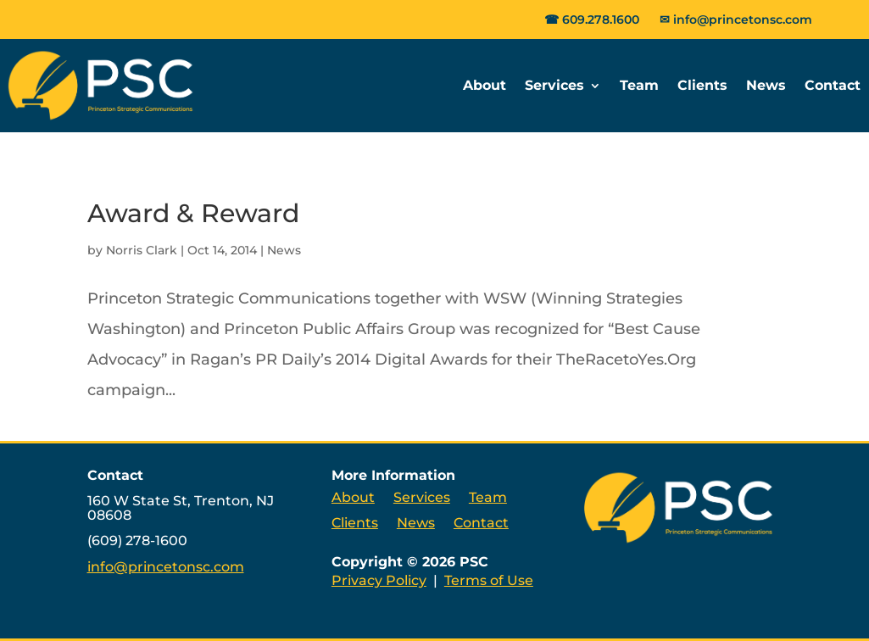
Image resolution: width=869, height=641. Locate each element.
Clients (702, 85)
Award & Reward (193, 213)
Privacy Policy (378, 580)
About (484, 85)
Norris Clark (141, 250)
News (766, 85)
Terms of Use (488, 580)
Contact (833, 85)
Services (554, 85)
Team (639, 85)
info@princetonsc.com (742, 19)
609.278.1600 (600, 19)
